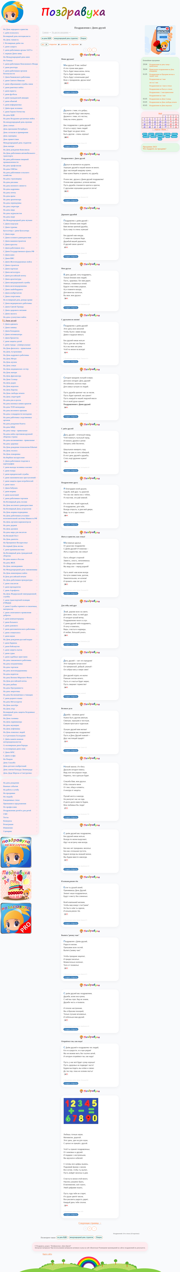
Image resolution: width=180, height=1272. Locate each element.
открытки (54, 44)
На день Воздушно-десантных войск (19, 118)
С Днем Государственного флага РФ (18, 251)
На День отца (9, 708)
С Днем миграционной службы (16, 282)
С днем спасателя (10, 583)
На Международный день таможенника (20, 569)
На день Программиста (13, 688)
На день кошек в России (13, 559)
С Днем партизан (10, 268)
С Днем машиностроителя (14, 241)
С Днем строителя (11, 265)
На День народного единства (15, 29)
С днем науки (9, 636)
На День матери (10, 372)
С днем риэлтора (10, 67)
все (45, 44)
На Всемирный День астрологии (17, 509)
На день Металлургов (12, 702)
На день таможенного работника (17, 660)
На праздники (9, 793)
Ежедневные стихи (11, 800)
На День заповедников (13, 566)
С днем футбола (10, 94)
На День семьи (9, 365)
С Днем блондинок (11, 331)
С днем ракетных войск (13, 87)
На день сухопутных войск (14, 317)
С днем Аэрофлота (11, 590)
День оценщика (10, 136)
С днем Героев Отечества (14, 111)
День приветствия (11, 139)
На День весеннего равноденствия (18, 505)
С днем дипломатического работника (19, 629)
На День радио (9, 383)
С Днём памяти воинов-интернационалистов (13, 740)
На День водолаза (10, 386)
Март (168, 136)
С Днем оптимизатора (12, 334)
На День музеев (10, 362)
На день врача (9, 196)
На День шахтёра (10, 705)
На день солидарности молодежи (17, 414)
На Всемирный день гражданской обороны (17, 554)
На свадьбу (8, 796)
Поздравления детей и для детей (17, 810)
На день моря (9, 217)
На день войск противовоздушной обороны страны (17, 435)
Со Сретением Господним (14, 735)
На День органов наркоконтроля (17, 522)
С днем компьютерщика (13, 619)
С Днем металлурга (11, 272)
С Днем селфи (9, 756)
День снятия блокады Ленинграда (17, 769)
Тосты (6, 817)
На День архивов (10, 529)
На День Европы (10, 390)
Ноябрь (174, 134)
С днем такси (9, 484)
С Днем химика (10, 327)
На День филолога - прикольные (17, 348)
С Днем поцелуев (10, 224)
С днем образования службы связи (18, 84)
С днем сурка (9, 653)
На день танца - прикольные (15, 430)
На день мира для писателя (14, 532)
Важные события (10, 786)
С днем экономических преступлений (19, 477)
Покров (83, 38)
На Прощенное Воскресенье (15, 542)
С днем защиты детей (12, 341)
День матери (8, 146)
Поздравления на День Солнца (160, 99)
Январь (153, 136)
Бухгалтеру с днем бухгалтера (16, 230)
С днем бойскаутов (11, 646)
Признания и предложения (14, 803)
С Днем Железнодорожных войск (17, 262)
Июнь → (164, 129)
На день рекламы (10, 182)
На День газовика (10, 718)
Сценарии (7, 831)
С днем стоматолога (11, 632)
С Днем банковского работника (16, 77)
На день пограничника (13, 664)
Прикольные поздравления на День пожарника (161, 70)
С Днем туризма (10, 227)
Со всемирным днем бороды (15, 745)
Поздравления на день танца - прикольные (159, 65)
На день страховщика (12, 179)
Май (160, 113)
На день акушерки (11, 725)
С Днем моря (9, 234)
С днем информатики (12, 105)
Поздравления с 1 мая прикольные (161, 92)
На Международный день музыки (17, 220)
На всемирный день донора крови (17, 300)
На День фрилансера (12, 376)
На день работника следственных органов (17, 418)
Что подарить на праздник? (154, 149)
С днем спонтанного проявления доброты (17, 613)
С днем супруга (10, 46)
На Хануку (8, 60)
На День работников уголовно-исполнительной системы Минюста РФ (20, 517)
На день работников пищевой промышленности (16, 160)
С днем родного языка (12, 698)
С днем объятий (10, 101)
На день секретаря (11, 206)
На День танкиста (11, 40)
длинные (66, 44)
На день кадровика (11, 189)
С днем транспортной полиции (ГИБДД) (16, 601)
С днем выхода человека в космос (17, 467)
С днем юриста (9, 91)
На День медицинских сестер (15, 369)
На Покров (8, 759)
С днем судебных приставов (15, 657)
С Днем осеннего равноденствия (17, 237)
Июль (145, 134)
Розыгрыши (8, 824)
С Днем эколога (10, 313)
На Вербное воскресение (14, 457)
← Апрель (156, 129)
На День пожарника (11, 454)
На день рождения (11, 783)
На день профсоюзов (12, 165)
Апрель (174, 136)
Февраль (161, 136)
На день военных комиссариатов (17, 403)
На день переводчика (12, 203)
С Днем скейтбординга (13, 289)
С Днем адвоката (10, 324)
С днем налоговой (11, 495)
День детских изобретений (14, 766)
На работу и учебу (11, 790)
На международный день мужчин (17, 122)
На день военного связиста (14, 185)
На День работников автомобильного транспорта (19, 154)
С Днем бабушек (10, 488)
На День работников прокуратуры (17, 580)
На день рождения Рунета (14, 423)
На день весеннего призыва (15, 410)
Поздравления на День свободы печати (163, 102)
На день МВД (9, 427)
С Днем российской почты (14, 275)
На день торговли (10, 667)
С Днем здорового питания (14, 310)
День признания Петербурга (15, 129)
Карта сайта (47, 1254)
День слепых (8, 125)
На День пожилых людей (14, 732)
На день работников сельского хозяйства (16, 173)
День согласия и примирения (15, 132)
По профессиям (10, 807)
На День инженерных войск (15, 573)
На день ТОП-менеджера (14, 407)
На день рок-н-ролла (12, 400)
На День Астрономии (12, 352)
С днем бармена (10, 643)
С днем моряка (9, 491)
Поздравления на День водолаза (160, 105)
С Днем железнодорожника (15, 286)
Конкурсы (7, 821)
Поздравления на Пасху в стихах (160, 89)
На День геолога (10, 450)
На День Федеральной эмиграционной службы (19, 595)
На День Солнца (10, 379)
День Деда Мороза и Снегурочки (17, 773)
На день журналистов (12, 213)
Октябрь (167, 134)
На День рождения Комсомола (16, 150)
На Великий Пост (10, 536)
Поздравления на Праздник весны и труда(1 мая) (162, 75)
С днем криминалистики (13, 549)
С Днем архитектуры (12, 279)
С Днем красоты (10, 244)
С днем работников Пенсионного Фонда (20, 64)
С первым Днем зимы (12, 53)
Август (151, 134)
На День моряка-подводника (15, 512)
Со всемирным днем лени (14, 749)
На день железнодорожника (15, 670)
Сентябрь (159, 134)
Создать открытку (71, 92)
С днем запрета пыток (12, 650)
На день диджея (10, 525)
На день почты (9, 192)
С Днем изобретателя (12, 293)
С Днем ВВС (8, 258)
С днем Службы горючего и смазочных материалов (20, 607)
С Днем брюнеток (11, 338)
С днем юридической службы (16, 474)
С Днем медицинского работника (17, 303)
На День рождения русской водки (17, 639)
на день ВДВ (46, 38)
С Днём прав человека (12, 108)
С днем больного (10, 622)
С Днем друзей (10, 320)
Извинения (8, 828)
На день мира (9, 210)
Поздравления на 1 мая (157, 79)
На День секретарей (11, 396)
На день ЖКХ (9, 563)
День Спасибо (9, 762)
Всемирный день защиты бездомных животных (19, 713)
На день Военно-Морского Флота (17, 677)
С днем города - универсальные (16, 345)
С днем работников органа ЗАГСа (17, 50)
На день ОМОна (10, 169)
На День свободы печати (13, 393)
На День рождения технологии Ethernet (20, 447)
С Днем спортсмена (11, 296)
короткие (77, 44)
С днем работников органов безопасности (15, 72)
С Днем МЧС (9, 752)
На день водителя (10, 674)
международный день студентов (66, 38)
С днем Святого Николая (14, 80)
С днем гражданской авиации (16, 98)
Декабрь (146, 136)
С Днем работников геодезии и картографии (16, 462)
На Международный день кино (16, 57)
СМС (5, 814)
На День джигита (10, 539)
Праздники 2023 (150, 147)
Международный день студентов (17, 143)
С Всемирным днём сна (13, 43)
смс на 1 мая (153, 82)
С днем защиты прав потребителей (18, 481)
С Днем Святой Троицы (13, 307)
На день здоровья (10, 444)
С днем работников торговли (15, 498)
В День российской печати (14, 576)
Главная (45, 32)
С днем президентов (12, 587)
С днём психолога (11, 33)
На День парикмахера (12, 722)
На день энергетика (11, 691)
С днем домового (10, 625)
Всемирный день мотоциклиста (16, 36)
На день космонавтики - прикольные (19, 440)
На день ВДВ (9, 115)
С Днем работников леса (13, 248)
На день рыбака (10, 684)
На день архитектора (12, 199)
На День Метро (10, 358)
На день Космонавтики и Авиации (18, 695)
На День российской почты (15, 681)
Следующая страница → (90, 1223)
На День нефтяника (11, 729)
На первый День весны (13, 546)
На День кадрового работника (16, 355)
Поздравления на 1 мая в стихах (160, 86)
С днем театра (9, 471)
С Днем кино (8, 255)
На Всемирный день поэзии (15, 502)
